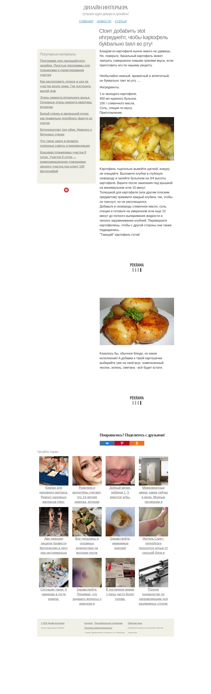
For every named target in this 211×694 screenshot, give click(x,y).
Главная (86, 21)
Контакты (88, 623)
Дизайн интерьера (105, 7)
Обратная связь (135, 623)
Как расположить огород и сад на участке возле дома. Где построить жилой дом (65, 86)
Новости (104, 21)
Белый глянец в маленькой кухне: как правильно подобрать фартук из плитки (66, 118)
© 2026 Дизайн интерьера (53, 623)
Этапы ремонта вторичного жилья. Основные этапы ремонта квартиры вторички (66, 102)
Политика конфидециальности (98, 628)
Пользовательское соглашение (108, 623)
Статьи (121, 21)
